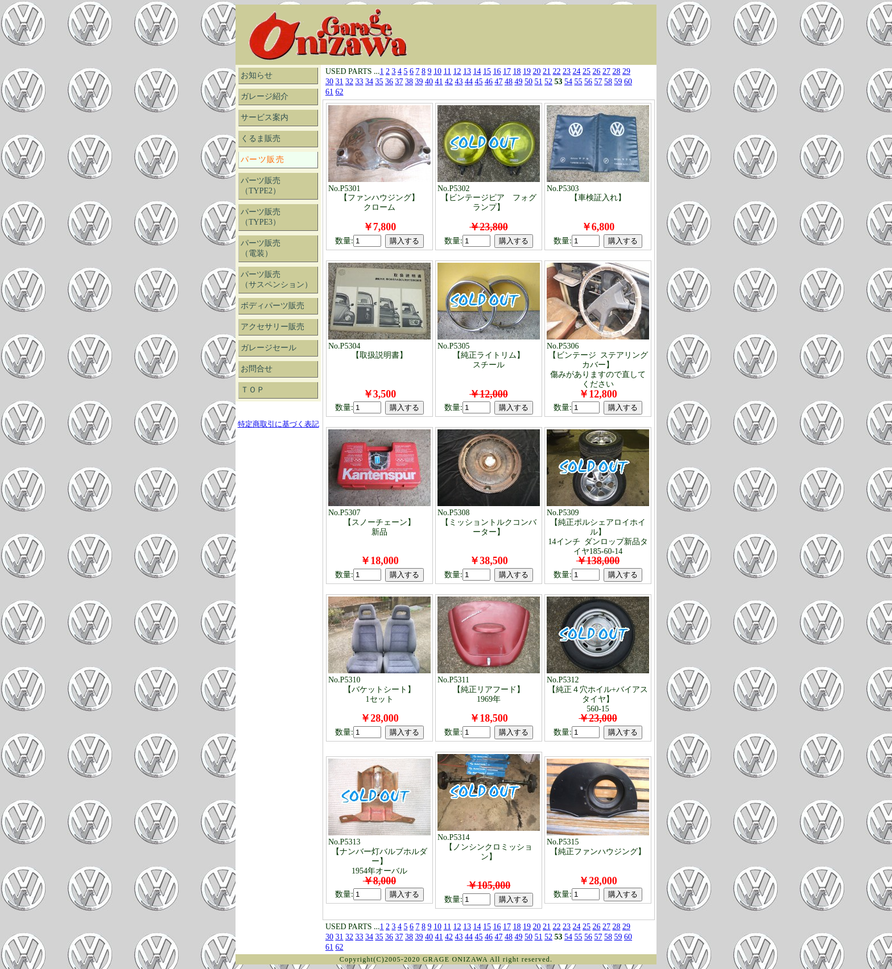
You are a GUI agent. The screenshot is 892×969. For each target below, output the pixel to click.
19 (527, 71)
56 (588, 81)
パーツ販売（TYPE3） (260, 217)
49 (519, 81)
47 (499, 81)
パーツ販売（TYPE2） (260, 185)
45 (479, 81)
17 (507, 71)
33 (360, 81)
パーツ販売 (262, 159)
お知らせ (256, 75)
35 (379, 81)
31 (340, 81)
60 (628, 81)
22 (557, 71)
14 (477, 71)
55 (579, 81)
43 (459, 81)
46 (489, 81)
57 (598, 81)
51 (539, 81)
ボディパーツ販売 (272, 305)
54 (568, 81)
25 (586, 71)
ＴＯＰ (253, 390)
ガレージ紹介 (264, 96)
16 (497, 71)
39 (419, 81)
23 (567, 71)
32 (349, 81)
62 (340, 92)
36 (389, 81)
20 (537, 71)
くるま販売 (260, 138)
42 (449, 81)
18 (517, 71)
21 (547, 71)
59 (618, 81)
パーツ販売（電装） (260, 248)
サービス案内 (264, 117)
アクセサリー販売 (272, 326)
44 (469, 81)
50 (528, 81)
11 (447, 71)
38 (409, 81)
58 (608, 81)
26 (597, 71)
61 (329, 92)
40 (429, 81)
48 (509, 81)
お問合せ (256, 369)
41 (439, 81)
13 (467, 71)
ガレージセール (268, 347)
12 (457, 71)
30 (329, 81)
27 (606, 71)
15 (487, 71)
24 (577, 71)
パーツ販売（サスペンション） (276, 279)
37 (399, 81)
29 (626, 71)
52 (548, 81)
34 (369, 81)
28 (617, 71)
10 (437, 71)
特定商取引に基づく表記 (278, 424)
